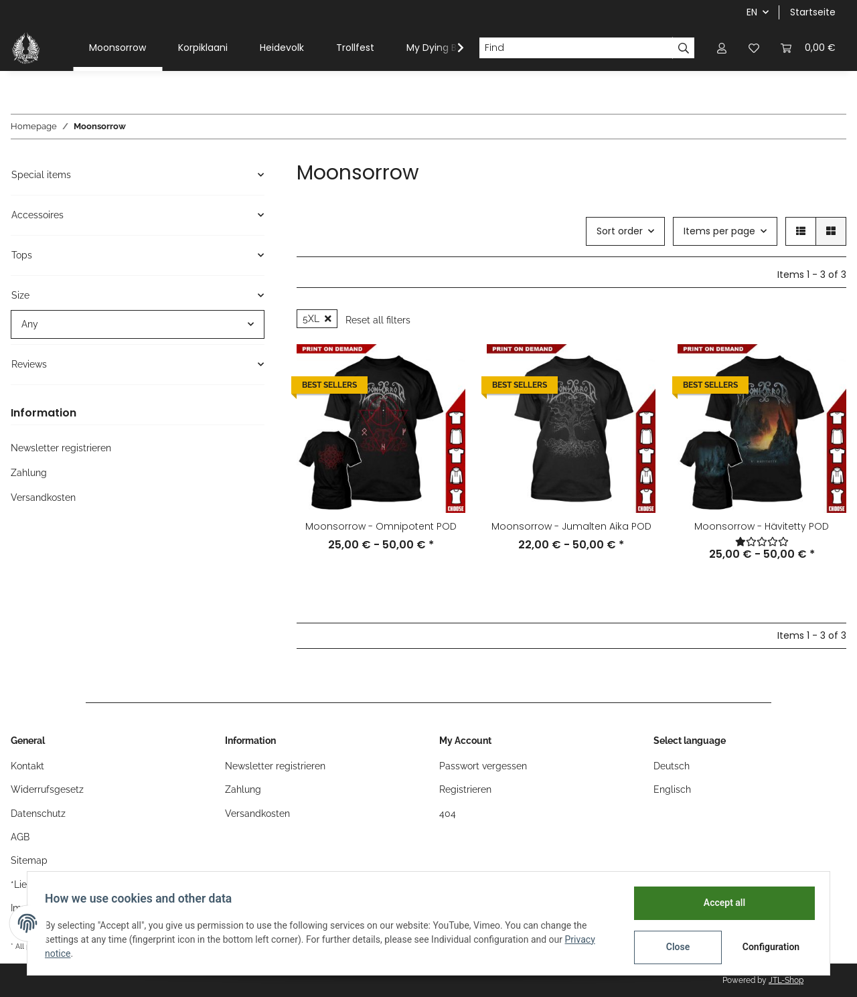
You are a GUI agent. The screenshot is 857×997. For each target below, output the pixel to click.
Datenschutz (38, 813)
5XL (317, 318)
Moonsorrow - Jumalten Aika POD (571, 526)
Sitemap (29, 860)
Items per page (719, 231)
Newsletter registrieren (61, 448)
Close (674, 946)
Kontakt (27, 766)
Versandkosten (43, 497)
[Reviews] (762, 541)
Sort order (620, 231)
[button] (722, 48)
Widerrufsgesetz (47, 789)
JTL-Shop (786, 980)
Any (29, 324)
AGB (20, 837)
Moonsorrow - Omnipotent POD (381, 526)
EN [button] (752, 12)
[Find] (576, 48)
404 (447, 813)
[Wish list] (754, 48)
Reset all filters (377, 320)
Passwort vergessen (483, 766)
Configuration (768, 946)
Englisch (672, 789)
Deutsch (671, 766)
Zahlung (29, 472)
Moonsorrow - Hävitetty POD (761, 526)
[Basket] (808, 48)
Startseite (813, 12)
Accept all (720, 902)
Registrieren (465, 789)
